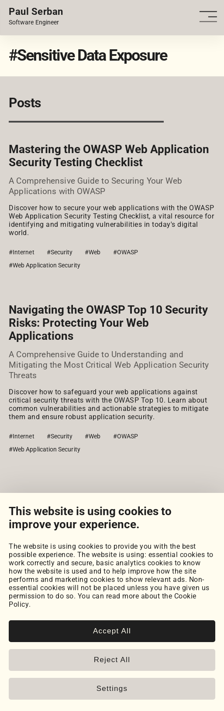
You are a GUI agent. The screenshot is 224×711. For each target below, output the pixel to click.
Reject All (112, 660)
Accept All (112, 631)
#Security (60, 252)
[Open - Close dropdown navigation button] (210, 16)
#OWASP (125, 252)
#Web (92, 252)
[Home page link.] (36, 16)
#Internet (21, 252)
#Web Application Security (44, 265)
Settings (112, 688)
